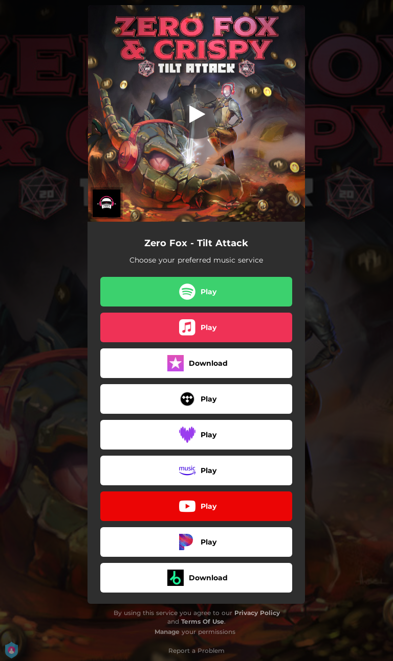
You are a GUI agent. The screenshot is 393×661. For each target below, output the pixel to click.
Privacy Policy (257, 613)
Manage (167, 631)
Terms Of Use (202, 621)
